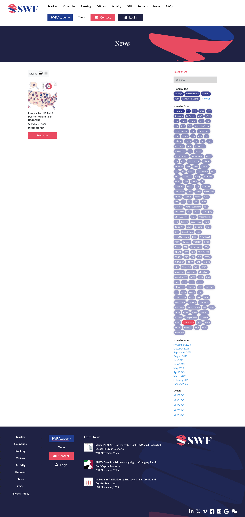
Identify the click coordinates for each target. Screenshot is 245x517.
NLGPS (207, 262)
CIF (183, 202)
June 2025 (179, 364)
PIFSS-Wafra (202, 171)
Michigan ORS (193, 307)
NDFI (203, 202)
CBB (177, 282)
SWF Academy (60, 17)
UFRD (206, 242)
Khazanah (179, 146)
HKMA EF (179, 166)
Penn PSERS (188, 322)
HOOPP (198, 151)
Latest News (92, 436)
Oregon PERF (191, 317)
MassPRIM (179, 307)
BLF (176, 202)
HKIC (177, 176)
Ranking (86, 6)
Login (131, 17)
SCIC (207, 222)
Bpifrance (208, 176)
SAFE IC (184, 222)
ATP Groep (179, 212)
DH (202, 181)
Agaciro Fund (193, 161)
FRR (186, 257)
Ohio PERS (186, 267)
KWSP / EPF (209, 191)
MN (204, 307)
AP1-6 (189, 146)
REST (177, 242)
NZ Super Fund (181, 131)
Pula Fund (179, 186)
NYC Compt (205, 237)
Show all (205, 98)
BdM (201, 277)
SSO (197, 327)
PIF (188, 111)
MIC (196, 202)
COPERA (191, 287)
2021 (179, 410)
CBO (192, 282)
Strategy (178, 94)
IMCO (208, 156)
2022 (179, 405)
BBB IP (194, 181)
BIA (189, 212)
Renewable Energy (190, 99)
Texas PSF (179, 227)
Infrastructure (192, 94)
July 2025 (179, 360)
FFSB (183, 292)
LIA (197, 186)
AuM (177, 99)
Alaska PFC (200, 146)
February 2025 (181, 380)
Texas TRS (179, 272)
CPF (186, 252)
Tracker (52, 6)
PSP (208, 121)
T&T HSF (197, 242)
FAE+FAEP (210, 287)
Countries (69, 6)
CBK (184, 282)
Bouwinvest (196, 247)
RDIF (186, 181)
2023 (179, 400)
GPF (176, 232)
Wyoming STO (181, 277)
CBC (207, 247)
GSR (129, 6)
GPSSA (207, 257)
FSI (193, 257)
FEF (176, 292)
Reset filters (180, 71)
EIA (183, 171)
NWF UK (204, 312)
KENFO (190, 262)
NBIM (208, 116)
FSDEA (178, 181)
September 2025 (183, 352)
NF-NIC (178, 197)
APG (201, 121)
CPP (209, 111)
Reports (142, 6)
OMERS (193, 121)
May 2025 (179, 368)
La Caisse (190, 116)
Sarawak (186, 242)
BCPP (192, 277)
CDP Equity (207, 212)
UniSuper (191, 272)
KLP (198, 297)
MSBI (212, 307)
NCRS (177, 312)
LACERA (192, 302)
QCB (199, 322)
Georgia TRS (180, 297)
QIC (176, 171)
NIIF (183, 126)
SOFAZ (191, 171)
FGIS (193, 217)
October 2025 (181, 348)
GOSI (190, 191)
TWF (188, 166)
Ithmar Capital (205, 217)
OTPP (184, 121)
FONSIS (178, 257)
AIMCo (185, 136)
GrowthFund (187, 232)
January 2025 (181, 383)
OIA (193, 136)
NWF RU (204, 166)
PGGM (188, 141)
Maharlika (187, 176)
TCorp (197, 176)
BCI (189, 126)
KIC (202, 141)
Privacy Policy (20, 493)
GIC (194, 111)
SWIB (203, 267)
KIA (176, 126)
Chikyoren (179, 287)
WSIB (189, 227)
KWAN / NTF (180, 302)
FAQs (169, 6)
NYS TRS (178, 317)
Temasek (179, 116)
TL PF (204, 327)
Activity (116, 6)
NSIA (177, 136)
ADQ (200, 116)
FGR (208, 227)
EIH (176, 161)
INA (206, 136)
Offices (101, 6)
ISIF (196, 141)
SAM (196, 267)
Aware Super (197, 156)
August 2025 (180, 356)
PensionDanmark (193, 207)
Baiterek (199, 227)
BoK (208, 277)
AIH (205, 207)
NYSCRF (188, 197)
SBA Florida (196, 222)
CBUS (196, 212)
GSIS (200, 292)
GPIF (196, 166)
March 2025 (180, 376)
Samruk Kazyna (181, 156)
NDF (198, 262)
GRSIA (192, 292)
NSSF (194, 237)
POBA (177, 322)
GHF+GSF (179, 262)
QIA (176, 121)
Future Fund (203, 131)
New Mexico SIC (182, 237)
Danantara (179, 191)
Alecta (178, 247)
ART (213, 171)
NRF (176, 267)
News (156, 6)
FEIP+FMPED (203, 252)
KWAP (198, 191)
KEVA (191, 297)
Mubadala (179, 111)
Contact (103, 17)
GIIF (199, 257)
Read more (42, 135)
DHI (193, 252)
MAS (198, 232)
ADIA (202, 111)
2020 (179, 415)
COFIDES (206, 186)
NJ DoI (194, 312)
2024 (179, 395)
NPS (200, 136)
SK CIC (178, 327)
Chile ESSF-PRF (181, 217)
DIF (190, 151)
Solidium (188, 327)
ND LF (185, 312)
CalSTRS (206, 161)
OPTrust (178, 207)
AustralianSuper (202, 126)
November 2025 (182, 344)
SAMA (207, 322)
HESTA (190, 186)
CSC (200, 287)
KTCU (206, 297)
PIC (176, 222)
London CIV (204, 302)
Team (81, 17)
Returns (205, 94)
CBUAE (178, 252)
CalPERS (178, 141)
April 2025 (179, 372)
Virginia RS (203, 272)
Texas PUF (179, 332)
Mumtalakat (180, 151)
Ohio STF (204, 317)
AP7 (185, 247)
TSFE (210, 141)
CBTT (199, 282)
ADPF (206, 197)
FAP (189, 202)
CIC (193, 131)
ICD (182, 161)
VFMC (197, 197)
